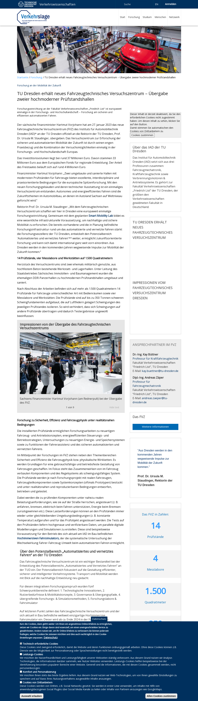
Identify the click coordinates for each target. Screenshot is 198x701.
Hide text (114, 407)
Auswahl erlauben (31, 696)
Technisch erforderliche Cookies (40, 643)
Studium (147, 17)
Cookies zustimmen (142, 135)
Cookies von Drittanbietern (37, 682)
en (156, 4)
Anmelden (170, 4)
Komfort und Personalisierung (39, 671)
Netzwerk (174, 17)
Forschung (134, 17)
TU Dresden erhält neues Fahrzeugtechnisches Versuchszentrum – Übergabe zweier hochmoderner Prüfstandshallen (110, 77)
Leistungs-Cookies (33, 654)
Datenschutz (99, 618)
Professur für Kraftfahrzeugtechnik (155, 358)
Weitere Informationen (155, 426)
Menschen (160, 17)
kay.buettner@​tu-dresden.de (160, 371)
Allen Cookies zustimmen (161, 696)
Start (122, 17)
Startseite (22, 77)
